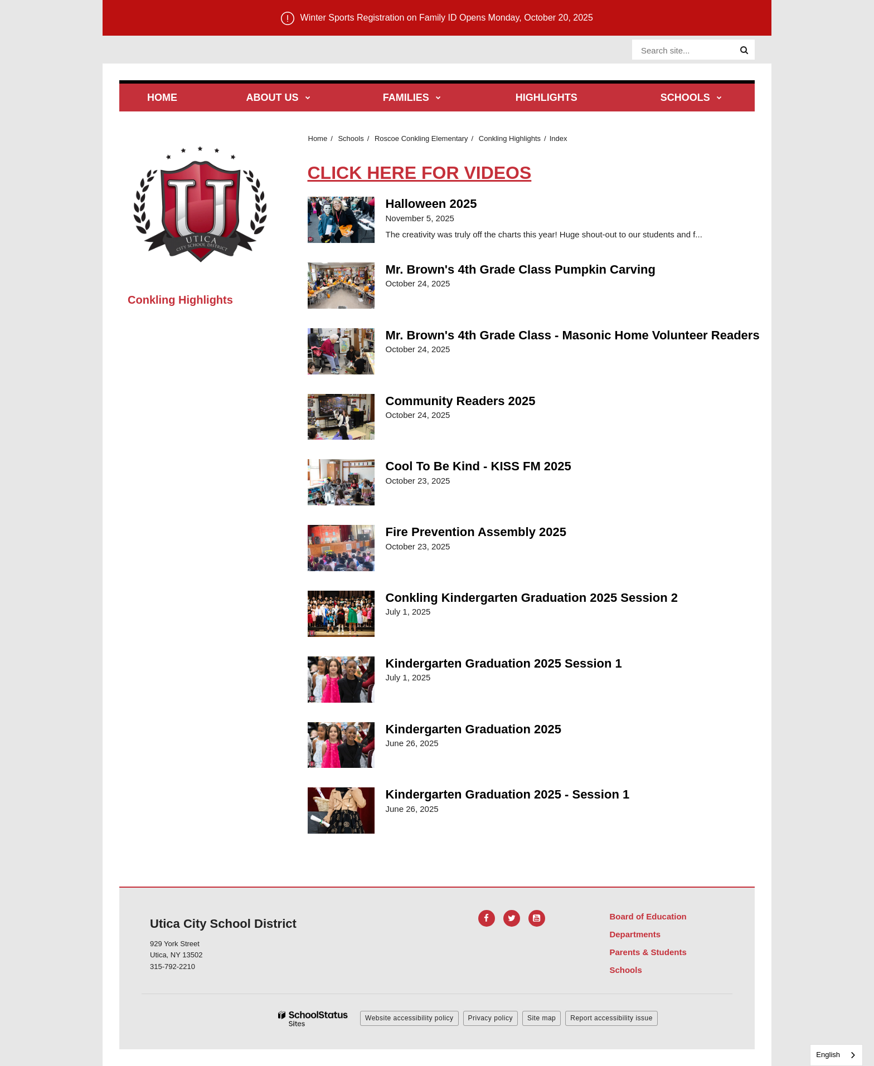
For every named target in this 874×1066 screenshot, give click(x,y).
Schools (350, 138)
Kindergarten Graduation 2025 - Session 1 (508, 794)
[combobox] (836, 1055)
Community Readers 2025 (461, 401)
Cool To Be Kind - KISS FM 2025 (478, 466)
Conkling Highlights (510, 138)
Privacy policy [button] (490, 1018)
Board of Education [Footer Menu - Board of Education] (647, 916)
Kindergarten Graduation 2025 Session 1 (504, 663)
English (828, 1054)
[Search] (744, 50)
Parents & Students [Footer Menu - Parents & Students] (647, 952)
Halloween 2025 (431, 204)
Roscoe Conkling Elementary (421, 138)
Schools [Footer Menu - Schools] (625, 970)
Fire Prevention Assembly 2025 (476, 532)
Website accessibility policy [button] (409, 1018)
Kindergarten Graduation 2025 (473, 729)
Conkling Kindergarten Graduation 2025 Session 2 (532, 598)
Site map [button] (541, 1018)
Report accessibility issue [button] (611, 1018)
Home (318, 138)
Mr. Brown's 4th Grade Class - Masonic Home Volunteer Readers (573, 335)
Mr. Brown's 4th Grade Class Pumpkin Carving (521, 269)
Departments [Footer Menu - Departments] (635, 934)
